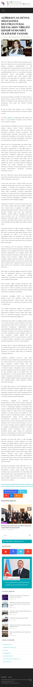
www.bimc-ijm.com (7, 661)
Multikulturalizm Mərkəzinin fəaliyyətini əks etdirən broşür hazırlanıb (19, 596)
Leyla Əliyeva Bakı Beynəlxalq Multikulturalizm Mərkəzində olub (20, 611)
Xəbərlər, (5, 37)
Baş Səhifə (3, 677)
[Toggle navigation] (3, 10)
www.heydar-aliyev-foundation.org (11, 658)
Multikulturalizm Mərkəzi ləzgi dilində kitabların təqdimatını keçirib (20, 625)
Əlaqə (9, 677)
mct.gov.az (5, 650)
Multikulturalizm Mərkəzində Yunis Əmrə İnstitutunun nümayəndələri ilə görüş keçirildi (16, 526)
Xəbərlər (4, 522)
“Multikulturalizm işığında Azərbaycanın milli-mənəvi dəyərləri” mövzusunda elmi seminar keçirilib (20, 604)
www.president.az (7, 644)
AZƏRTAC (10, 117)
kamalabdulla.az (7, 653)
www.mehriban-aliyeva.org (9, 647)
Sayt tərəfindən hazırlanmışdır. (10, 683)
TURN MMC (5, 683)
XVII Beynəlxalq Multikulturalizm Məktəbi (19, 618)
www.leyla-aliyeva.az (8, 656)
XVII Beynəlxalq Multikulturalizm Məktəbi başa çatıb (20, 632)
